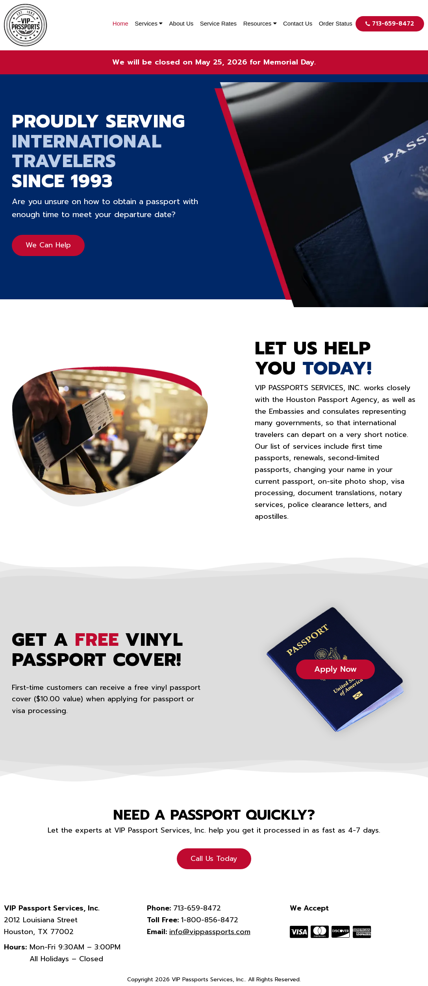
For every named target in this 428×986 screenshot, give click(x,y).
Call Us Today (214, 858)
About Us (181, 23)
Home (120, 23)
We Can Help (48, 245)
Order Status (335, 23)
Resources (260, 23)
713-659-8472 (389, 23)
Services (149, 23)
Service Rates (218, 23)
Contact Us (297, 23)
